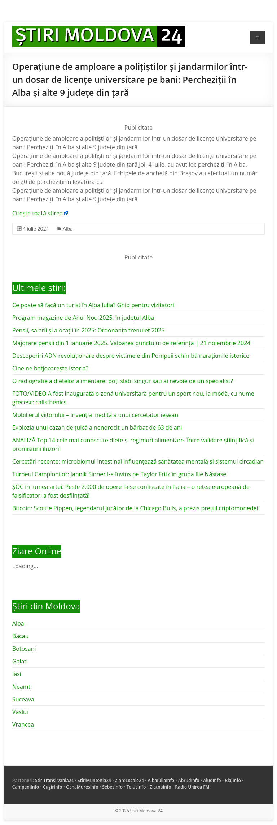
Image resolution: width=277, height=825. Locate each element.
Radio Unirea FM (192, 787)
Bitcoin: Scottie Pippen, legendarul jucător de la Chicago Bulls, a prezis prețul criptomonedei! (136, 508)
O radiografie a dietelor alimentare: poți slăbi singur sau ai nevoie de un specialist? (122, 381)
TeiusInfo (136, 787)
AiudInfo (212, 780)
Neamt (21, 687)
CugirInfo (52, 787)
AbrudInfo (188, 780)
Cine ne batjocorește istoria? (50, 368)
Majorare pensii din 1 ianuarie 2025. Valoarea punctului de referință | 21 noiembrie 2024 (131, 343)
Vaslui (20, 712)
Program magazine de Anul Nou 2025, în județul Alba (83, 318)
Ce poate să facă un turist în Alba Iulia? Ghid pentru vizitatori (93, 305)
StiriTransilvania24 (54, 780)
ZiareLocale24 (129, 780)
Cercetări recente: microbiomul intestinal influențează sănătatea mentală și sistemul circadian (138, 461)
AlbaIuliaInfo (161, 780)
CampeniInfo (25, 787)
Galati (20, 661)
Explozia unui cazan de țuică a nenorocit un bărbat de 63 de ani (97, 427)
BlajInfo (233, 780)
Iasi (16, 674)
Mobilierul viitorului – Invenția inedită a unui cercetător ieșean (95, 415)
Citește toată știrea (37, 213)
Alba (68, 228)
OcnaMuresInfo (82, 787)
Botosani (24, 649)
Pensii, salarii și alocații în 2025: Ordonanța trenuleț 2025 (88, 330)
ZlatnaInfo (160, 787)
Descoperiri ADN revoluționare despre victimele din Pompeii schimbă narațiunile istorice (130, 356)
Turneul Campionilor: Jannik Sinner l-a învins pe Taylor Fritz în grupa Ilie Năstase (119, 474)
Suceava (23, 699)
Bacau (20, 636)
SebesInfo (112, 787)
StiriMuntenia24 (94, 780)
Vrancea (23, 725)
